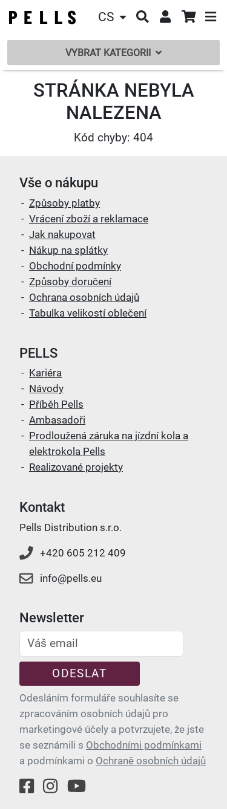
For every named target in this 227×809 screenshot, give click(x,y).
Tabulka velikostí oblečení (87, 313)
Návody (46, 388)
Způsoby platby (64, 203)
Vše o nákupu (58, 182)
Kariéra (45, 373)
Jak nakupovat (62, 234)
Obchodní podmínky (75, 266)
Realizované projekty (76, 467)
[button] (114, 17)
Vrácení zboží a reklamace (88, 219)
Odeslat (79, 673)
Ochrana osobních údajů (84, 297)
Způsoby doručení (70, 282)
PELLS (38, 353)
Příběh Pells (56, 404)
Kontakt (42, 507)
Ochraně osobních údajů (151, 761)
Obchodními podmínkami (144, 745)
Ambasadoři (57, 420)
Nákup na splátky (68, 250)
